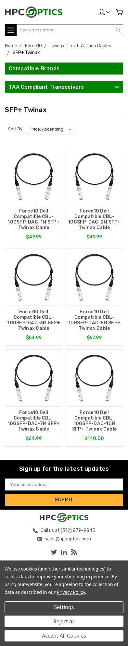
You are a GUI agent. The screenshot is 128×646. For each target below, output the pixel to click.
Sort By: (15, 128)
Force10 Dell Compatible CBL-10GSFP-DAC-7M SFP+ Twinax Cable (33, 421)
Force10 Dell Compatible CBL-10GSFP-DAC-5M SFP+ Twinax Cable (94, 320)
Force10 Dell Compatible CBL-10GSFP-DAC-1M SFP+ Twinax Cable (33, 219)
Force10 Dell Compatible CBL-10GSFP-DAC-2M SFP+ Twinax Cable (94, 219)
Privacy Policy (71, 592)
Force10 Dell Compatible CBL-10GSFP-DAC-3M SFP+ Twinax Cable (33, 320)
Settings (64, 607)
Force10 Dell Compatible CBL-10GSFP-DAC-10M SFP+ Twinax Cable (94, 421)
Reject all (64, 621)
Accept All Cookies (64, 635)
